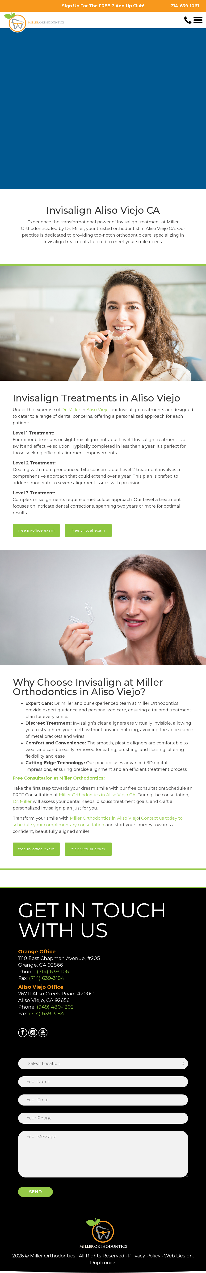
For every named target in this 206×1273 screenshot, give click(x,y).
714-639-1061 (184, 5)
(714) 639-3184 (46, 978)
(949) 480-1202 (55, 1007)
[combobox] (103, 1063)
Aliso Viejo (98, 409)
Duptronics (103, 1262)
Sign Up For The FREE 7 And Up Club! (103, 5)
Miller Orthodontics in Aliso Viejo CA (97, 794)
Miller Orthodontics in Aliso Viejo (104, 818)
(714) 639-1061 (54, 971)
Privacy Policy (144, 1256)
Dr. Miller (70, 409)
